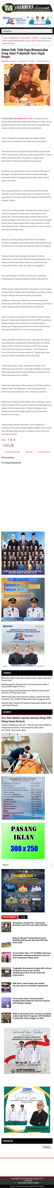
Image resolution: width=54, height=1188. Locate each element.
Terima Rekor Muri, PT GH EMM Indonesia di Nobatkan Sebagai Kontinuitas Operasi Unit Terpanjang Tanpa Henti (32, 955)
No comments (43, 61)
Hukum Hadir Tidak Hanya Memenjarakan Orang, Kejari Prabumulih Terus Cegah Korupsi (24, 53)
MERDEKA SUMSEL (37, 1186)
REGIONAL (26, 38)
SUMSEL (35, 38)
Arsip (23, 917)
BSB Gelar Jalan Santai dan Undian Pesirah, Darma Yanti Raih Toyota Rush (30, 984)
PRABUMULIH (15, 38)
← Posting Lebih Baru (11, 452)
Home (4, 38)
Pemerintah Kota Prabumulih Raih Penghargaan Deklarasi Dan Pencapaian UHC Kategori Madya (31, 1000)
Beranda (29, 452)
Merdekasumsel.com (23, 118)
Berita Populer (10, 917)
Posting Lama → (45, 452)
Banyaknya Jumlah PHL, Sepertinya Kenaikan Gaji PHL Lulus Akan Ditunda (30, 924)
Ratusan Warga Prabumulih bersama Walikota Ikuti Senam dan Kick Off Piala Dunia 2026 (25, 691)
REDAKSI (28, 1181)
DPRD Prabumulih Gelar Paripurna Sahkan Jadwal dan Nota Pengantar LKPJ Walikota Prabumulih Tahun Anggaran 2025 (25, 698)
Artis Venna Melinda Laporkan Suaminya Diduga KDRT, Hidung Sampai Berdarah (26, 719)
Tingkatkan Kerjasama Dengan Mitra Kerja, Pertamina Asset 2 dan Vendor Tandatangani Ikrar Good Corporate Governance (32, 971)
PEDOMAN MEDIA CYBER (28, 1183)
